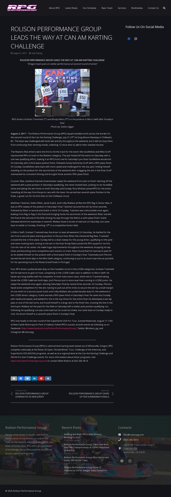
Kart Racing (37, 53)
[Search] (164, 8)
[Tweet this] (27, 378)
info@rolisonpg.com (134, 434)
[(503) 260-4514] (121, 440)
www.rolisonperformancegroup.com (29, 360)
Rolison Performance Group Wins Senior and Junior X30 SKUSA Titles (86, 459)
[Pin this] (41, 378)
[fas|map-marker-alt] (121, 448)
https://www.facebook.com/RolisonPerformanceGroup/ (48, 328)
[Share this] (21, 378)
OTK (45, 442)
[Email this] (14, 378)
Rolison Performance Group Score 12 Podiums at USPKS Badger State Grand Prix (85, 469)
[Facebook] (129, 38)
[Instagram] (135, 38)
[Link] (22, 8)
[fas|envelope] (121, 435)
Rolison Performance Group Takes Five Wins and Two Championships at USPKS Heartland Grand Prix (86, 447)
